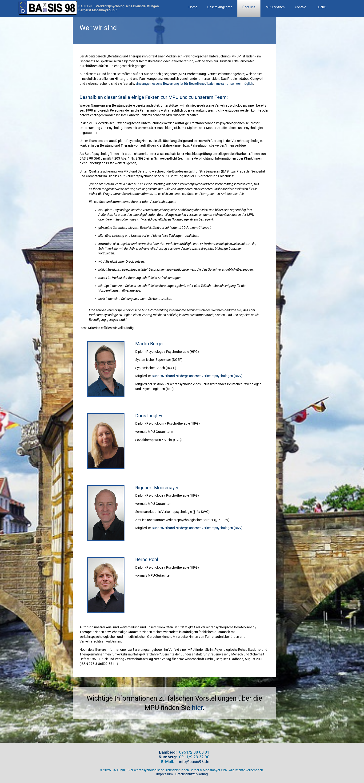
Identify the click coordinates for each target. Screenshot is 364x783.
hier (197, 708)
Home (192, 7)
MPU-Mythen (275, 7)
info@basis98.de (194, 761)
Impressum (164, 774)
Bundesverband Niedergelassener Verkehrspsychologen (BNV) (197, 376)
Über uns (248, 7)
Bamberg (167, 752)
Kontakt (301, 7)
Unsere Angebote (219, 7)
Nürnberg (167, 757)
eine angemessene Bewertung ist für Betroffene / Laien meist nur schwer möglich (194, 84)
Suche (321, 7)
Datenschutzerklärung (191, 774)
